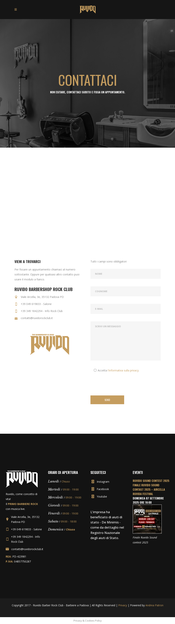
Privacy (122, 605)
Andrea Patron (154, 605)
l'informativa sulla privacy (123, 370)
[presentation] (119, 385)
